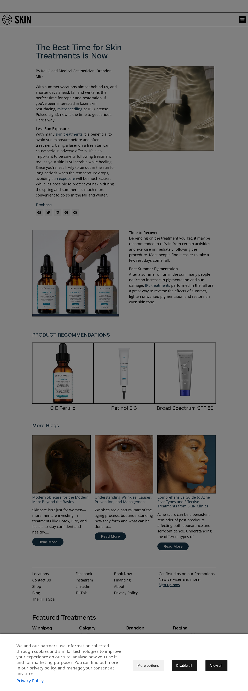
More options (148, 665)
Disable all (184, 665)
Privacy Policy (30, 680)
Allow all (216, 665)
